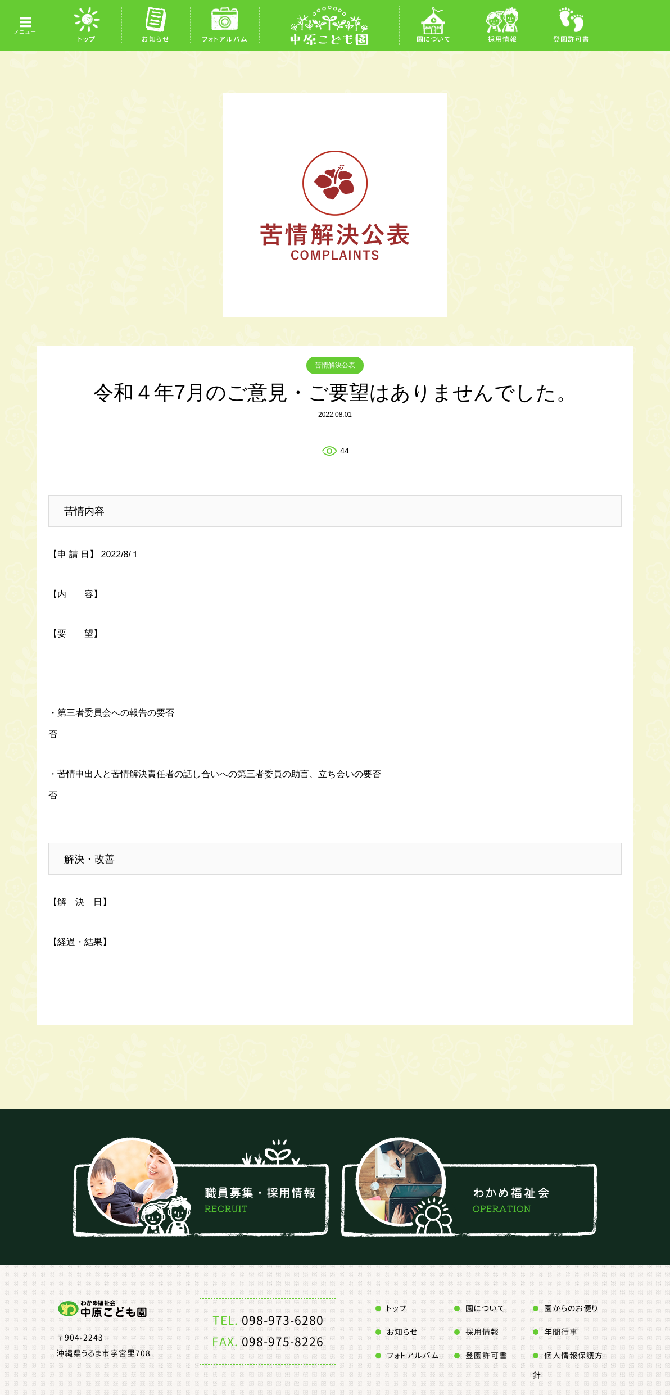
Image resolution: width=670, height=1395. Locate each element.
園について (434, 39)
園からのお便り (571, 1308)
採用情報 (502, 39)
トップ (87, 39)
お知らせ (156, 39)
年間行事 (561, 1331)
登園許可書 (571, 39)
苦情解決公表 (335, 365)
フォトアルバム (225, 39)
